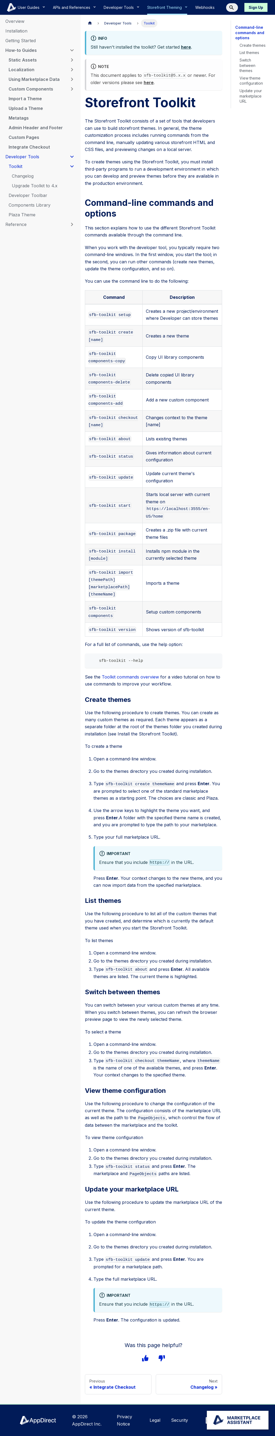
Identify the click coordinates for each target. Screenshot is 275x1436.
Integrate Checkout (29, 147)
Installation (17, 31)
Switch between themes (247, 65)
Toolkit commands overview (129, 677)
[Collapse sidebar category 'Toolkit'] (72, 166)
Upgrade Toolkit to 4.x (34, 186)
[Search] (232, 7)
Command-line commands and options (249, 32)
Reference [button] (15, 224)
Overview (14, 21)
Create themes (252, 45)
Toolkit (15, 166)
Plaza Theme (22, 215)
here (185, 47)
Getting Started (21, 41)
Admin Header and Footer (36, 128)
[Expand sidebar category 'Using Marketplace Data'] (72, 79)
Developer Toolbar (27, 195)
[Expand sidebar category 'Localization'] (72, 69)
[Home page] (90, 23)
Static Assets (22, 60)
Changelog (23, 176)
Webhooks (205, 7)
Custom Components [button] (31, 89)
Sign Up (256, 7)
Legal (155, 1420)
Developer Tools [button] (21, 157)
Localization (21, 70)
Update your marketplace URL (251, 96)
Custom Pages (23, 137)
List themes (250, 52)
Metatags (18, 118)
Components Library (29, 205)
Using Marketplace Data (34, 79)
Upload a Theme (26, 108)
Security (180, 1420)
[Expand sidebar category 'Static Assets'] (72, 60)
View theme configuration (251, 81)
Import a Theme (25, 99)
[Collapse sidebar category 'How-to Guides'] (72, 50)
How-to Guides (20, 50)
